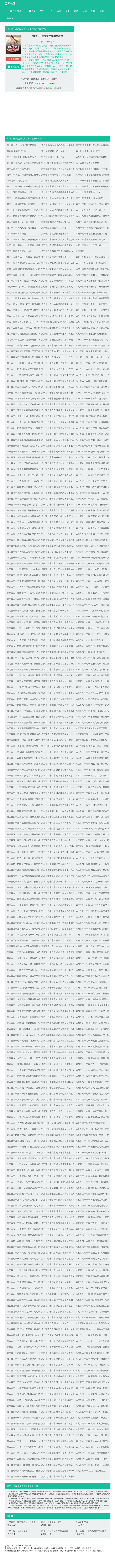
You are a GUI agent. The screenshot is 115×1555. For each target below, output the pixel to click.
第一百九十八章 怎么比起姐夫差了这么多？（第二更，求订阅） (22, 534)
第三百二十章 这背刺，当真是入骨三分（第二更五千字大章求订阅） (91, 769)
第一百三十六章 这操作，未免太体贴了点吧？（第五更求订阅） (57, 410)
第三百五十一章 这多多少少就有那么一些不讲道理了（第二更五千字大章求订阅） (22, 834)
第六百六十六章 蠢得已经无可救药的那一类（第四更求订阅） (57, 1447)
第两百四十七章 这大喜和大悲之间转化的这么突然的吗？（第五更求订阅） (22, 628)
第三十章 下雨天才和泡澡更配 (89, 198)
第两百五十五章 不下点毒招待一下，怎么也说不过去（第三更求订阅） (91, 640)
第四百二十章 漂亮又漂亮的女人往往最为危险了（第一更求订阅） (91, 964)
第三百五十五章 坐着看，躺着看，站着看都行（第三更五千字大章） (57, 840)
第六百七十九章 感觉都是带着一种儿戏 (57, 1470)
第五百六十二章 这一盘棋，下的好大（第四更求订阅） (22, 1241)
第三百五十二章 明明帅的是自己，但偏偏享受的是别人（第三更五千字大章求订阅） (57, 834)
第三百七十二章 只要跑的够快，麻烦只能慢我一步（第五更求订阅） (57, 675)
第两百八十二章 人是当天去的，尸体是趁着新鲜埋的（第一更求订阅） (91, 693)
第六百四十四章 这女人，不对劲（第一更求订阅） (91, 1400)
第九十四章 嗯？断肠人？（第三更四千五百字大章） (91, 328)
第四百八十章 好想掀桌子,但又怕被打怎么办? (57, 1082)
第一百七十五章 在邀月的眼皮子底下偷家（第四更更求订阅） (57, 487)
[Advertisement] (57, 115)
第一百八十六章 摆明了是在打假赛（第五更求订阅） (22, 510)
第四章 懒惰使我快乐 (16, 151)
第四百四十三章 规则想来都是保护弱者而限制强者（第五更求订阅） (57, 1011)
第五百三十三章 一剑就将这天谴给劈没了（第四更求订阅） (22, 1188)
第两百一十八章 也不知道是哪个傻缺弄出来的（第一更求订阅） (57, 569)
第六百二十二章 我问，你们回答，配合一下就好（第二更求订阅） (57, 1359)
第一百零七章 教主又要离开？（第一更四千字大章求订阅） (91, 351)
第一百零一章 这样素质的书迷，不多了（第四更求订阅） (91, 339)
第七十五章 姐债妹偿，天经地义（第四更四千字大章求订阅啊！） (57, 292)
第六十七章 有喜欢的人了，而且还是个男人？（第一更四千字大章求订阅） (91, 275)
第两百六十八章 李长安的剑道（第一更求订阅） (22, 669)
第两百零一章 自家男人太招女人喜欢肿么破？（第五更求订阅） (22, 540)
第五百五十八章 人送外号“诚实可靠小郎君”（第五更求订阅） (91, 1229)
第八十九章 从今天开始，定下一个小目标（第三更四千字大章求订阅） (22, 322)
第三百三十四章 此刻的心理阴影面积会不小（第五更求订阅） (57, 1188)
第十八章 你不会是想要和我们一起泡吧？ (91, 174)
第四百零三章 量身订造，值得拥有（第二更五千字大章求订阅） (57, 934)
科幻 (85, 11)
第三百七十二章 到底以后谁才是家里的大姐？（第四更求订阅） (91, 870)
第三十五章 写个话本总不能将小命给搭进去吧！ (57, 210)
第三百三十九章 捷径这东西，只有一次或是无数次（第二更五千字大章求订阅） (22, 811)
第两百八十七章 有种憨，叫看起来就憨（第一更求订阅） (57, 705)
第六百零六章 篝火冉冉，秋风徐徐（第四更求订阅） (91, 1323)
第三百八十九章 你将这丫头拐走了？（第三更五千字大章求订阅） (91, 905)
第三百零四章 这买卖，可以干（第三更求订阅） (22, 740)
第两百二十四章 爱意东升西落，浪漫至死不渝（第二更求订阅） (57, 581)
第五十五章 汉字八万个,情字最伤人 (57, 251)
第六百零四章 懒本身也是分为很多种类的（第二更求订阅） (22, 1323)
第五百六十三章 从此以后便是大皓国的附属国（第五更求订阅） (57, 1241)
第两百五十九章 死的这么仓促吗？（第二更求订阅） (22, 652)
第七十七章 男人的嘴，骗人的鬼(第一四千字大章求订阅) (22, 298)
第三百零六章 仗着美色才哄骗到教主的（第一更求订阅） (91, 740)
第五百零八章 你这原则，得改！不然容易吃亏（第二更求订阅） (91, 1135)
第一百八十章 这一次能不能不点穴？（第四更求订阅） (22, 498)
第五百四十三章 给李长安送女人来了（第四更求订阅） (57, 1205)
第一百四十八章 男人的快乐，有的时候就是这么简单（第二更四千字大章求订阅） (57, 434)
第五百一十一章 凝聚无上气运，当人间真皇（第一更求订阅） (91, 1141)
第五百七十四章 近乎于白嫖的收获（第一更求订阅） (22, 1264)
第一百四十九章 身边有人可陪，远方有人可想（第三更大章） (91, 434)
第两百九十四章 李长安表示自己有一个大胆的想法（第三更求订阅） (91, 716)
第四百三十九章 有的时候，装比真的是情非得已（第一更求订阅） (22, 1005)
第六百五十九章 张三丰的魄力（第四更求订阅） (91, 1429)
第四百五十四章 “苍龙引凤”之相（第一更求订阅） (22, 1035)
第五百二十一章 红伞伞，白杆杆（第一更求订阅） (22, 1164)
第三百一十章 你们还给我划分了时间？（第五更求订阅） (22, 752)
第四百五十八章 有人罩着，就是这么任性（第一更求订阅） (57, 1040)
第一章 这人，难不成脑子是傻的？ (22, 145)
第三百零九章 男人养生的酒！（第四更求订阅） (91, 746)
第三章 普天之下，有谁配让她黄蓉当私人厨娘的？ (91, 145)
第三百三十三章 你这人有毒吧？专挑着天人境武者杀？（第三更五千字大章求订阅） (22, 799)
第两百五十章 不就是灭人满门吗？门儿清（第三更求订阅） (22, 634)
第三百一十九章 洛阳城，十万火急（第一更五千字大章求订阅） (57, 769)
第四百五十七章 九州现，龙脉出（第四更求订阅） (22, 1040)
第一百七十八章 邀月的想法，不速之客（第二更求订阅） (57, 493)
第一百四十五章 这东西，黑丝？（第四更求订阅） (57, 428)
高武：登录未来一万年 (51, 1522)
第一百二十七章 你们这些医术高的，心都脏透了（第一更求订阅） (57, 392)
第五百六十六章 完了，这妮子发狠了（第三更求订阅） (57, 1247)
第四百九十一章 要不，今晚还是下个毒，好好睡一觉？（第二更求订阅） (22, 1105)
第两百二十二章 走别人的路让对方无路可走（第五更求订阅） (91, 575)
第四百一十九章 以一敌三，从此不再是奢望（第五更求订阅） (57, 964)
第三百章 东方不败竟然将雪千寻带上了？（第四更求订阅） (91, 728)
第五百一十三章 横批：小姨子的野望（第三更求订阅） (57, 1146)
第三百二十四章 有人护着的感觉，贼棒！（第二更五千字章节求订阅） (22, 781)
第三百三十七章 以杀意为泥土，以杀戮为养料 (57, 805)
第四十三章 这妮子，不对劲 (54, 227)
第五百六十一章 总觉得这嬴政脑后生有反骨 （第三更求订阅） (91, 1235)
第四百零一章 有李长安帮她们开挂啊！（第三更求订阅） (91, 928)
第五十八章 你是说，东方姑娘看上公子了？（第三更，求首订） (91, 257)
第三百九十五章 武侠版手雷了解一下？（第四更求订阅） (22, 722)
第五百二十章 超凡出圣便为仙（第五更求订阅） (91, 1158)
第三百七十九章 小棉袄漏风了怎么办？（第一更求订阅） (57, 887)
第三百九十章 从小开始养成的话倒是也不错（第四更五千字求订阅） (22, 911)
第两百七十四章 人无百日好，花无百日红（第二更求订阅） (22, 681)
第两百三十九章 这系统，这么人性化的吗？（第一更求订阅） (22, 610)
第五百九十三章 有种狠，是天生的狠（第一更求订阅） (57, 1300)
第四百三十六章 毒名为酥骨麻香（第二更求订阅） (22, 999)
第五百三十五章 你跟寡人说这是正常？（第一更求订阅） (91, 1188)
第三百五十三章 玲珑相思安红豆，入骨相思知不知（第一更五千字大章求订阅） (91, 834)
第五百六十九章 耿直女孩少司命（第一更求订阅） (57, 1252)
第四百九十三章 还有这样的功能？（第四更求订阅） (91, 1105)
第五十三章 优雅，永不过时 (88, 245)
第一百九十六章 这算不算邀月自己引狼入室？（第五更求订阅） (57, 528)
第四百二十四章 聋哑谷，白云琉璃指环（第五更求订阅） (22, 976)
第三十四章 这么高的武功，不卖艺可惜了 (22, 210)
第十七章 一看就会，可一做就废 (56, 174)
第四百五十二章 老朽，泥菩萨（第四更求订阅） (57, 1029)
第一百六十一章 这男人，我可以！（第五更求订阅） (91, 457)
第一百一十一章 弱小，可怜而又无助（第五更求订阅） (22, 363)
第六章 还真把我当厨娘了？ (88, 151)
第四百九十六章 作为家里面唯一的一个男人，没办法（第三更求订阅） (91, 1111)
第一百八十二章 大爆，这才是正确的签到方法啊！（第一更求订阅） (91, 498)
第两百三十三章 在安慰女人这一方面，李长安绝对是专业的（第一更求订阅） (57, 599)
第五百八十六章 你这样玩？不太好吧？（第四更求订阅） (22, 1288)
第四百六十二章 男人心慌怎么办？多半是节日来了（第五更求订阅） (91, 1046)
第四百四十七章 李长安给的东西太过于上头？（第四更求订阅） (91, 1017)
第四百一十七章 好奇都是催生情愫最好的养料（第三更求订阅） (91, 958)
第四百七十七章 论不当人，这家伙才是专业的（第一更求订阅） (57, 1076)
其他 (102, 11)
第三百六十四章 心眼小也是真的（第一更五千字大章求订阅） (57, 858)
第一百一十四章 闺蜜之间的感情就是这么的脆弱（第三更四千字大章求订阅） (22, 369)
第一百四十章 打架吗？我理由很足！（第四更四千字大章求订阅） (91, 416)
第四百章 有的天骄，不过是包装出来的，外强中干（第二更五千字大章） (57, 928)
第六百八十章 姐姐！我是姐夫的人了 (91, 1470)
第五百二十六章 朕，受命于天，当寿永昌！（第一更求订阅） (91, 1170)
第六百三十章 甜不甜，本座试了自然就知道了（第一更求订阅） (22, 1376)
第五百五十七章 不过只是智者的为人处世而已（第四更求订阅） (57, 1229)
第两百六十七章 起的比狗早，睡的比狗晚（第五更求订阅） (91, 663)
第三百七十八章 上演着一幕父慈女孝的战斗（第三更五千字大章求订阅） (22, 887)
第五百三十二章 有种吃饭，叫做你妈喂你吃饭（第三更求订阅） (91, 1182)
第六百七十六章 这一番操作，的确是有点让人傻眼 (91, 1465)
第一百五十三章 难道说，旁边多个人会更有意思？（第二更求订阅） (22, 445)
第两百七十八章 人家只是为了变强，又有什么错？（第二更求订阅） (57, 687)
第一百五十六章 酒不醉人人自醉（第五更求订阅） (22, 451)
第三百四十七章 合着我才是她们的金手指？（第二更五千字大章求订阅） (91, 822)
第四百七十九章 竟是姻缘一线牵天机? (22, 1082)
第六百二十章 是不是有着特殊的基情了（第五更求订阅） (91, 1353)
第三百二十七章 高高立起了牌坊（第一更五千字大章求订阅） (22, 787)
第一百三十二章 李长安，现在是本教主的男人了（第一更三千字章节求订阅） (22, 404)
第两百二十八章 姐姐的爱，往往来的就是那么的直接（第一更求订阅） (91, 587)
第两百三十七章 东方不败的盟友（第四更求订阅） (57, 605)
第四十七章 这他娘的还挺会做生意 (91, 233)
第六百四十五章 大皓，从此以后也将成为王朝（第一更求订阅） (91, 1423)
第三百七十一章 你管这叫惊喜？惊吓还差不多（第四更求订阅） (22, 675)
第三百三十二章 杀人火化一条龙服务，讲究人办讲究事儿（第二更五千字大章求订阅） (91, 793)
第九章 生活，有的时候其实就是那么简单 (91, 157)
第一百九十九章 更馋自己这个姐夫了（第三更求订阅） (57, 534)
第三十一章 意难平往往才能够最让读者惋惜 (57, 204)
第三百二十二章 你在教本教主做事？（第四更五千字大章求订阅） (57, 775)
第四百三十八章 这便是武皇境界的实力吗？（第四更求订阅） (91, 999)
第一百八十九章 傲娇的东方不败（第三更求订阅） (22, 516)
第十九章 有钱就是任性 (17, 180)
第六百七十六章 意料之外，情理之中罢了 (57, 1465)
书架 (32, 11)
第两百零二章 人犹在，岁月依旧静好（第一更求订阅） (57, 540)
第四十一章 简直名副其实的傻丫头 (91, 222)
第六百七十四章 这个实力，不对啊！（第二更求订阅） (91, 1459)
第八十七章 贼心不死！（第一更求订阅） (57, 316)
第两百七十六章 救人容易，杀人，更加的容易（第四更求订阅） (91, 681)
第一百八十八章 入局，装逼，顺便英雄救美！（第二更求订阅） (91, 510)
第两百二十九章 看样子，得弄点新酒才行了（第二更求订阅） (22, 593)
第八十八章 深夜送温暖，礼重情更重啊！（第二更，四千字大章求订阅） (91, 316)
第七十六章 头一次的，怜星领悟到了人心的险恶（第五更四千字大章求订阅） (91, 292)
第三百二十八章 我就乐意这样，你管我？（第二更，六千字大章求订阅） (57, 787)
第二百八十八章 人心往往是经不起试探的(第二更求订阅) (91, 705)
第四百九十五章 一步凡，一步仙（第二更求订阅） (57, 1111)
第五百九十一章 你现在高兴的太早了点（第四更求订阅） (91, 1294)
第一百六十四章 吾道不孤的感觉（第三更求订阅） (91, 463)
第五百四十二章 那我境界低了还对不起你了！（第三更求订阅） (22, 1205)
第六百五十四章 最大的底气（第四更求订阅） (22, 1423)
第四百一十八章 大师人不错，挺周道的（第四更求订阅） (22, 964)
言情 (59, 11)
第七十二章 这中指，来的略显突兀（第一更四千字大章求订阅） (57, 286)
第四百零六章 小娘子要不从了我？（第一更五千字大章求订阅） (57, 940)
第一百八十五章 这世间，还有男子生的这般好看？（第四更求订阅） (91, 504)
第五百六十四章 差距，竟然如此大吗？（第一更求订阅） (91, 1241)
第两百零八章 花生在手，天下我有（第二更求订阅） (57, 551)
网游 (76, 11)
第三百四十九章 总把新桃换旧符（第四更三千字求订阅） (57, 828)
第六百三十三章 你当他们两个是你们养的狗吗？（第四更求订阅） (22, 1382)
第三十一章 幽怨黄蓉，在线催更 (21, 204)
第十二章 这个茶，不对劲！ (88, 163)
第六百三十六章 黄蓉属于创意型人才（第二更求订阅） (22, 1388)
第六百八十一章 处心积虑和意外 (21, 1476)
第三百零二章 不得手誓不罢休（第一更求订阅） (57, 734)
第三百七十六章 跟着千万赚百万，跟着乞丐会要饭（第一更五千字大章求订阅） (57, 881)
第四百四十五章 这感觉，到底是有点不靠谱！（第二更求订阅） (22, 1017)
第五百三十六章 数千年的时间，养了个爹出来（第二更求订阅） (22, 1194)
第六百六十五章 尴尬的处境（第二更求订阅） (91, 1441)
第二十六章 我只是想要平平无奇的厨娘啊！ (57, 192)
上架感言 (80, 251)
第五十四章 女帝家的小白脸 (19, 251)
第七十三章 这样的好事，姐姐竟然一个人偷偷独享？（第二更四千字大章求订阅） (91, 286)
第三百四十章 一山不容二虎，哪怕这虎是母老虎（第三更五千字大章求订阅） (57, 811)
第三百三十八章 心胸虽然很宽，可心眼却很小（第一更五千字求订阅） (91, 805)
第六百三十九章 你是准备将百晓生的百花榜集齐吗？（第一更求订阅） (22, 1394)
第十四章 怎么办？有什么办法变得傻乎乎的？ (57, 169)
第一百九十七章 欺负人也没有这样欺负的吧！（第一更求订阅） (91, 528)
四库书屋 (10, 3)
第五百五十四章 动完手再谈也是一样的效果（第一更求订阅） (57, 1223)
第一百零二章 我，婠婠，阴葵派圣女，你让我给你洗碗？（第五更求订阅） (22, 345)
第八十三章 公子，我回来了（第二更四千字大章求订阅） (22, 310)
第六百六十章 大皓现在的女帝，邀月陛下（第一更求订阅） (22, 1435)
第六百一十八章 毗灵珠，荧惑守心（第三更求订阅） (22, 1353)
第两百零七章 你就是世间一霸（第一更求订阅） (22, 551)
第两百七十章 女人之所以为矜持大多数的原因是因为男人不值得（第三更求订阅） (91, 669)
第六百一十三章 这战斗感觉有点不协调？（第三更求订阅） (57, 1341)
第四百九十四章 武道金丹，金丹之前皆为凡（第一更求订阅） (22, 1111)
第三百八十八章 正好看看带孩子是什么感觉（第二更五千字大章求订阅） (57, 905)
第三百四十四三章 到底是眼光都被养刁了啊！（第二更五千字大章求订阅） (57, 817)
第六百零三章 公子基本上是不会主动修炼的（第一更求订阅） (91, 1317)
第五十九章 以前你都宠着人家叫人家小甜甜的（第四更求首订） (22, 263)
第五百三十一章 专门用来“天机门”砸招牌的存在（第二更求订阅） (57, 1182)
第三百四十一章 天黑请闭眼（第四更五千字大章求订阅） (91, 811)
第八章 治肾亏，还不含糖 (52, 157)
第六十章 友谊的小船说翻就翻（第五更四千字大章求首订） (57, 263)
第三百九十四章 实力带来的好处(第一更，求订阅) (57, 917)
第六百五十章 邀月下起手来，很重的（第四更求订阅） (91, 1412)
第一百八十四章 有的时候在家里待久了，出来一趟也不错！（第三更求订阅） (57, 504)
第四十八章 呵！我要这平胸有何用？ (22, 239)
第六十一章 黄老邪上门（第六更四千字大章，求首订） (91, 263)
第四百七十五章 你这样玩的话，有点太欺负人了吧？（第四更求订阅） (91, 1070)
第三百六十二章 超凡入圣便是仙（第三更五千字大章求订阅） (91, 852)
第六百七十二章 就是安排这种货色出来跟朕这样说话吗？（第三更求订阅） (22, 1459)
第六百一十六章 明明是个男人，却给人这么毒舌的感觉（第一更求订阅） (57, 1347)
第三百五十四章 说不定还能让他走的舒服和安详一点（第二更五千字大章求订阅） (22, 840)
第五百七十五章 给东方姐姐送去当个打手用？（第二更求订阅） (57, 1264)
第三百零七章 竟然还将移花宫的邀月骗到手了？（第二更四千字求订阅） (22, 746)
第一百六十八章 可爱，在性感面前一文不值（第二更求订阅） (22, 475)
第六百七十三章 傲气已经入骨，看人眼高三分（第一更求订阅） (57, 1459)
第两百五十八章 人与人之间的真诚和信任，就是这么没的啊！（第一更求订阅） (91, 646)
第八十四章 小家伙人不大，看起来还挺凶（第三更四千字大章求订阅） (57, 310)
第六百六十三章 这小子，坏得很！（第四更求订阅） (22, 1441)
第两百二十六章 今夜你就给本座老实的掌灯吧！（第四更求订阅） (22, 587)
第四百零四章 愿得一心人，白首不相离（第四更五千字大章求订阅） (22, 940)
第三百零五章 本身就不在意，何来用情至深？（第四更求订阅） (57, 740)
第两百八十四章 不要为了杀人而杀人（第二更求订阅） (22, 699)
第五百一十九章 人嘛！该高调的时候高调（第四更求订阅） (57, 1158)
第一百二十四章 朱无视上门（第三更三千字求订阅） (57, 387)
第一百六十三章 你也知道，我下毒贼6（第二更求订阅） (57, 463)
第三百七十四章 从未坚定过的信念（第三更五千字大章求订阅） (91, 875)
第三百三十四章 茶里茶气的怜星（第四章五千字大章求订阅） (57, 799)
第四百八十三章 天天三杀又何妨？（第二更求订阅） (57, 1088)
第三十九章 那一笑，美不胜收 (20, 222)
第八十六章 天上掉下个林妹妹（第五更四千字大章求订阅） (22, 316)
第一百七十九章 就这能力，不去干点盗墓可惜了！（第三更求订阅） (91, 493)
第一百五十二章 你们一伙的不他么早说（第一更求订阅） (91, 440)
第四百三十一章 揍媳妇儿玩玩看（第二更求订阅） (57, 987)
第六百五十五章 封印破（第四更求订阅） (57, 1423)
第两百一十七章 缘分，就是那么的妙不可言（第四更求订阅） (91, 563)
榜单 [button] (10, 18)
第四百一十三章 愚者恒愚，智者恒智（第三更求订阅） (57, 952)
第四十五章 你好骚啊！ (17, 233)
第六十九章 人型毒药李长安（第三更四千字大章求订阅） (57, 281)
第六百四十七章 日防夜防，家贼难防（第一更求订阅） (91, 1406)
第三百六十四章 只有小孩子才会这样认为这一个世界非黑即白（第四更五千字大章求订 (22, 858)
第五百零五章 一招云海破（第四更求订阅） (91, 1129)
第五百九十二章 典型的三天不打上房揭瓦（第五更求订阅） (22, 1300)
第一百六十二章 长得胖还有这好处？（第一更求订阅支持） (22, 463)
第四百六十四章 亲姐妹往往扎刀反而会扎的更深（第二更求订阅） (57, 1052)
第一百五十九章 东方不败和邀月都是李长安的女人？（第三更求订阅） (22, 457)
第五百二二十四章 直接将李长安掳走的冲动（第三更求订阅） (91, 1164)
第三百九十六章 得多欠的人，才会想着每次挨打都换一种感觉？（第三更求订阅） (22, 923)
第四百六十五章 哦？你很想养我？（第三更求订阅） (91, 1052)
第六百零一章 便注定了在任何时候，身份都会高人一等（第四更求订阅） (22, 1317)
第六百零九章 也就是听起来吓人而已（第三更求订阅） (22, 1335)
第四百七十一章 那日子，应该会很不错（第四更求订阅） (57, 1064)
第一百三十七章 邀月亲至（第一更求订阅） (91, 410)
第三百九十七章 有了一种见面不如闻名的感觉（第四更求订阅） (57, 923)
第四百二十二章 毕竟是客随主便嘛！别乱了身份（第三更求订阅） (91, 987)
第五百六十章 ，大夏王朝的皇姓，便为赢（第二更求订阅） (57, 1235)
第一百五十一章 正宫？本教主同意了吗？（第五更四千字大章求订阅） (57, 440)
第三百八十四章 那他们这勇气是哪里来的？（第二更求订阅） (22, 899)
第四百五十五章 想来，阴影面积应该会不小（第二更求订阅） (57, 1035)
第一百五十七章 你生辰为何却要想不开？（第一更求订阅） (57, 451)
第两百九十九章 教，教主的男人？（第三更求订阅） (57, 728)
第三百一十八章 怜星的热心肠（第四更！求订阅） (22, 769)
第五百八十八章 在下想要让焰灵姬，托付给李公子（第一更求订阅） (91, 1288)
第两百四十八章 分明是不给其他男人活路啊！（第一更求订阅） (57, 628)
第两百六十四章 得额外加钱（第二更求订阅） (91, 658)
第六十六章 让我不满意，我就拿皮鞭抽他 (57, 275)
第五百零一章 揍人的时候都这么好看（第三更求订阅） (57, 1123)
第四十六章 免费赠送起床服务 (55, 233)
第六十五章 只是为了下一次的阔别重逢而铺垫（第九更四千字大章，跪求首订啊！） (22, 275)
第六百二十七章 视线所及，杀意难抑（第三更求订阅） (22, 1370)
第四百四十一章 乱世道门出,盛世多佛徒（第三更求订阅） (91, 1005)
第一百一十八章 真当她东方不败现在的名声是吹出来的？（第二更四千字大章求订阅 (57, 375)
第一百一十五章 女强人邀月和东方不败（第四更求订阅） (57, 369)
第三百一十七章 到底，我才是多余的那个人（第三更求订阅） (91, 764)
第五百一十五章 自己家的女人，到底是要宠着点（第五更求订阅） (22, 1152)
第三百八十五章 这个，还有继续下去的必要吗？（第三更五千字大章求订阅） (57, 899)
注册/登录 (15, 11)
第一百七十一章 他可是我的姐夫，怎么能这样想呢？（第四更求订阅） (91, 475)
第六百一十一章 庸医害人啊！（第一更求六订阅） (91, 1335)
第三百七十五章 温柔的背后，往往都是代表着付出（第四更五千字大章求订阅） (22, 881)
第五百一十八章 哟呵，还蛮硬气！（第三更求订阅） (22, 1158)
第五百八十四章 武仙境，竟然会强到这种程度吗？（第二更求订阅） (57, 1282)
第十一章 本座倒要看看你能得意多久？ (57, 163)
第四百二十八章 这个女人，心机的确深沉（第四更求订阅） (57, 982)
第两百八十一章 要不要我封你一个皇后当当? (91, 1082)
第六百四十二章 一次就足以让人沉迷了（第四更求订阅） (22, 1400)
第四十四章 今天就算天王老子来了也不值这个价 (91, 227)
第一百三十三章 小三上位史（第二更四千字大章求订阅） (57, 404)
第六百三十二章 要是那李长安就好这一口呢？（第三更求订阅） (91, 1376)
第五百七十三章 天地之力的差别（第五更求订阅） (91, 1258)
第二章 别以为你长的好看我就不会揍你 (57, 145)
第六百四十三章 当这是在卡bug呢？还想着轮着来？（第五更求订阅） (57, 1400)
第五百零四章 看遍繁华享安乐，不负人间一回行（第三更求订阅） (57, 1129)
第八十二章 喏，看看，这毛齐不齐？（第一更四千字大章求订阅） (91, 304)
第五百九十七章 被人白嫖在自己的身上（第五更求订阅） (91, 1305)
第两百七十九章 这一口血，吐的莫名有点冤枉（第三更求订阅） (91, 687)
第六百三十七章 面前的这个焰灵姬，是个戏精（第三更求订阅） (57, 1388)
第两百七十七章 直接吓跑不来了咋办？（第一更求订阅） (22, 687)
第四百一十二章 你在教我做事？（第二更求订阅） (22, 952)
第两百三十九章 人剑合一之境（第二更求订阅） (57, 610)
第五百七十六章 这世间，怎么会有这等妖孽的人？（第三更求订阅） (91, 1264)
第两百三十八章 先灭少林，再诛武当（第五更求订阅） (91, 605)
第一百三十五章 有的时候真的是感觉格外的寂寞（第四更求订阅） (22, 410)
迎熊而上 (50, 41)
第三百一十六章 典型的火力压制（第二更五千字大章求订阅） (57, 764)
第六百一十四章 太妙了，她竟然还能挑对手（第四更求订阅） (91, 1341)
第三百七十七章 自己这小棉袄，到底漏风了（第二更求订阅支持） (91, 881)
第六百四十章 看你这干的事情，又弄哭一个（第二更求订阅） (57, 1394)
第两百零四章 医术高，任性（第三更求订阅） (22, 546)
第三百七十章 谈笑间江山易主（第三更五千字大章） (57, 870)
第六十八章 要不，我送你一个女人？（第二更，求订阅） (22, 281)
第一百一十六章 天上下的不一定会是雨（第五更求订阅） (91, 369)
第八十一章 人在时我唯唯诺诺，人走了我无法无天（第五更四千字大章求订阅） (57, 304)
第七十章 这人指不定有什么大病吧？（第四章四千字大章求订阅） (91, 281)
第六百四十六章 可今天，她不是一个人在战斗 (57, 1406)
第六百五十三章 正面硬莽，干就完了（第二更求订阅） (91, 1417)
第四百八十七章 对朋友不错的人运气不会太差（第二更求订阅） (91, 1093)
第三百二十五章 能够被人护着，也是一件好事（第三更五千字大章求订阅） (57, 781)
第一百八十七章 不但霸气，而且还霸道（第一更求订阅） (57, 510)
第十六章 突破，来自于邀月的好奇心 (22, 174)
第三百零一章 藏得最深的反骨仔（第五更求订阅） (22, 734)
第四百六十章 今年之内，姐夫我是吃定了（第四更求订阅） (57, 1046)
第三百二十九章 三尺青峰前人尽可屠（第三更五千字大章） (91, 787)
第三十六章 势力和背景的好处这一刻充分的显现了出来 (22, 216)
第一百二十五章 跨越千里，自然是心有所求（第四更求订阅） (91, 387)
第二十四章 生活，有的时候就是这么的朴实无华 (91, 186)
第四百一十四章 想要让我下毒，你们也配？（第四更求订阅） (91, 952)
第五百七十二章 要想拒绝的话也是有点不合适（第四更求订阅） (57, 1258)
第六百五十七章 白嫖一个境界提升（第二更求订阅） (22, 1429)
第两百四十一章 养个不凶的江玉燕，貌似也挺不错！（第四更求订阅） (22, 616)
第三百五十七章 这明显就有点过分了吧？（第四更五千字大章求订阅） (57, 864)
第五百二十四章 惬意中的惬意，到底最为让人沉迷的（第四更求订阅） (22, 1170)
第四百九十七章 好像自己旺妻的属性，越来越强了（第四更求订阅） (22, 1117)
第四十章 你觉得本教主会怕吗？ (56, 222)
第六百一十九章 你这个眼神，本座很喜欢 (57, 1353)
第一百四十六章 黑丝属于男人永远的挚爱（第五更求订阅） (91, 428)
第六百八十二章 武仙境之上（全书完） (44, 88)
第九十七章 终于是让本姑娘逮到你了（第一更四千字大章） (91, 334)
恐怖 (93, 11)
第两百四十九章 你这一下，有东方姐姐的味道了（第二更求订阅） (91, 628)
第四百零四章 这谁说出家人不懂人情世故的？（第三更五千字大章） (91, 934)
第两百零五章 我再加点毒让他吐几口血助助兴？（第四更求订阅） (57, 546)
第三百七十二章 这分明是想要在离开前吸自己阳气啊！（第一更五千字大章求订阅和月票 (22, 875)
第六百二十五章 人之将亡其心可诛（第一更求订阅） (57, 1364)
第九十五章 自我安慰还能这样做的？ (22, 334)
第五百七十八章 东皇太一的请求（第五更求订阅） (57, 1270)
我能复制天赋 (82, 1522)
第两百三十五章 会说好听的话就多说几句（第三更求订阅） (22, 605)
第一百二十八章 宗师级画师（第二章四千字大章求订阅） (91, 392)
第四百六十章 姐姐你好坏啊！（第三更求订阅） (22, 1046)
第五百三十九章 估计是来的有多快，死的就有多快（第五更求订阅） (22, 1199)
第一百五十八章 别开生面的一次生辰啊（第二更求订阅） (91, 451)
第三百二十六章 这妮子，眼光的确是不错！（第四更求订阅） (91, 781)
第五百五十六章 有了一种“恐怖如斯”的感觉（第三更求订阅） (22, 1229)
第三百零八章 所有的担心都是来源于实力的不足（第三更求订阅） (57, 746)
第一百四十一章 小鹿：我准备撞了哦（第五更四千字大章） (22, 422)
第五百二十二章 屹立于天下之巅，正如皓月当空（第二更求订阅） (57, 1164)
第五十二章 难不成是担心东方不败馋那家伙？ (57, 245)
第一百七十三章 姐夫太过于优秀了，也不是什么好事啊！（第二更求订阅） (91, 481)
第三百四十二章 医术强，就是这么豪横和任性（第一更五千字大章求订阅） (22, 817)
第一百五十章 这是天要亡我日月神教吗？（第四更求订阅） (22, 440)
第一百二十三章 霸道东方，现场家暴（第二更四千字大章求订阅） (22, 387)
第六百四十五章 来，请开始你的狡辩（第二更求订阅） (22, 1406)
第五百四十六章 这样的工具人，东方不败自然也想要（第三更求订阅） (22, 1211)
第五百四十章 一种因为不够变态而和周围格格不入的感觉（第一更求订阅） (57, 1199)
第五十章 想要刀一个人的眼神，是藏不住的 (22, 245)
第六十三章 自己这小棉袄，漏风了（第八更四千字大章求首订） (57, 269)
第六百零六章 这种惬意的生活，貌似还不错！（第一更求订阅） (57, 1329)
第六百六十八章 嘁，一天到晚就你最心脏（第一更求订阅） (91, 1447)
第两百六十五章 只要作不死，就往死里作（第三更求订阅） (22, 663)
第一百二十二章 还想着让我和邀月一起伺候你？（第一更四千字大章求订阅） (91, 381)
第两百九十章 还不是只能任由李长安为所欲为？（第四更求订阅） (57, 711)
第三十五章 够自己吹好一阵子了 (90, 210)
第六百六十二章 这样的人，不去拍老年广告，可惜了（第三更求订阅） (91, 1435)
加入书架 (13, 67)
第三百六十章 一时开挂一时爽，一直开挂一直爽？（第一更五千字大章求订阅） (22, 852)
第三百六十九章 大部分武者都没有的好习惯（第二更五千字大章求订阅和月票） (22, 870)
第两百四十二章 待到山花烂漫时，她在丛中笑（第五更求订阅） (57, 616)
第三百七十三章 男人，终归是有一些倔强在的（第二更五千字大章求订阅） (57, 875)
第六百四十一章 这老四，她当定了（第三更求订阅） (91, 1394)
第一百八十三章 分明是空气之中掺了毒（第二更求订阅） (22, 504)
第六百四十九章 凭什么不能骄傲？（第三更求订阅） (57, 1412)
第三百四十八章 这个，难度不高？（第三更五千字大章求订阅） (22, 828)
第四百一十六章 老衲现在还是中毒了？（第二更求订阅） (57, 958)
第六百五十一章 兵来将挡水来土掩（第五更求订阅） (22, 1417)
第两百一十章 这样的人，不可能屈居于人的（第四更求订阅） (22, 557)
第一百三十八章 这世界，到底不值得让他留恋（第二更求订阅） (22, 416)
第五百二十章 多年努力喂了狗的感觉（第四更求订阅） (57, 1335)
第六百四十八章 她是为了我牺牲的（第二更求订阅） (22, 1412)
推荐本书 (13, 59)
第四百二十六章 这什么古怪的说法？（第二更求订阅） (91, 976)
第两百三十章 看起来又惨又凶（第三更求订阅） (57, 593)
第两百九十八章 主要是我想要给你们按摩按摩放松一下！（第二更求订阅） (22, 728)
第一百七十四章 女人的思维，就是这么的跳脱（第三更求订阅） (22, 487)
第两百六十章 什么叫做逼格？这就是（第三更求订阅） (57, 652)
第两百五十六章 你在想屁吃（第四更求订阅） (22, 646)
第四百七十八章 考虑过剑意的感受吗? (91, 1076)
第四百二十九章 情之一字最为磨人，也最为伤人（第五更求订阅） (91, 982)
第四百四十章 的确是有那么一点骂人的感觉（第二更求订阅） (57, 1005)
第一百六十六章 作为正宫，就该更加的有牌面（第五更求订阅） (57, 469)
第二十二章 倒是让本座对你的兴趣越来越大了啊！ (22, 186)
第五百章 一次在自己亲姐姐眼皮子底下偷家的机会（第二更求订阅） (22, 1123)
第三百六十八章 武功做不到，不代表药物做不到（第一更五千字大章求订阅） (91, 864)
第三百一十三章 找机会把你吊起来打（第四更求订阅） (57, 758)
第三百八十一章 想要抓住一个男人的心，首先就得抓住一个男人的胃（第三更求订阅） (22, 893)
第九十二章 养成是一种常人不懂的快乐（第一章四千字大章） (22, 328)
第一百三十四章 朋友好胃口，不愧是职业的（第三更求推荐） (91, 404)
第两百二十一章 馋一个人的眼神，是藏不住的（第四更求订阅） (57, 575)
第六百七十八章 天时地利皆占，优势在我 (22, 1470)
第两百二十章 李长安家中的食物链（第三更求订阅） (22, 575)
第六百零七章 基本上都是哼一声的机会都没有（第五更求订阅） (22, 1329)
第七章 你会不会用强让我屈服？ (21, 157)
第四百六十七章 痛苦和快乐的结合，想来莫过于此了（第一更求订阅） (57, 1058)
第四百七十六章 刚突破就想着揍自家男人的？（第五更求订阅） (22, 1076)
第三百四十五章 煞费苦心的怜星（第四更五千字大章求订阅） (22, 822)
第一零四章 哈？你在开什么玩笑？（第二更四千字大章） (91, 345)
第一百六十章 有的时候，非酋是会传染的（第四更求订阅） (57, 457)
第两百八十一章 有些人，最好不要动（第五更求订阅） (57, 693)
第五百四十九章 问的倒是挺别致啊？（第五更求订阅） (22, 1217)
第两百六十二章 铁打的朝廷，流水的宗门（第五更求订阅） (22, 658)
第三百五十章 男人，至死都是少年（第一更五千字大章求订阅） (91, 828)
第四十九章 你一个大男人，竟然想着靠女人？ (57, 239)
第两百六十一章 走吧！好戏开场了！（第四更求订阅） (91, 652)
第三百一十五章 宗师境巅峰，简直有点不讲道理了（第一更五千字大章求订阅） (22, 764)
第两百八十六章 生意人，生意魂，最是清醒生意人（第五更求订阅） (22, 705)
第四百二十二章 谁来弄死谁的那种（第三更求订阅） (57, 970)
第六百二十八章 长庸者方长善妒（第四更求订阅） (57, 1370)
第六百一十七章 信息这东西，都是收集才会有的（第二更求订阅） (91, 1347)
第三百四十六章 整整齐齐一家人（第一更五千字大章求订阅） (57, 822)
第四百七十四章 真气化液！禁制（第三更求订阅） (57, 1070)
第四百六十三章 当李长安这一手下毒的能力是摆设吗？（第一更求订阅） (22, 1052)
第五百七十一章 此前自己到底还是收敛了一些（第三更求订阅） (22, 1258)
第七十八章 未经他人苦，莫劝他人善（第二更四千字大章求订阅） (57, 298)
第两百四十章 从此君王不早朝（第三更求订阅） (91, 610)
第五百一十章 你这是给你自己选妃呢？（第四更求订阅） (57, 1141)
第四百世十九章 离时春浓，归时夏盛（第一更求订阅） (57, 1023)
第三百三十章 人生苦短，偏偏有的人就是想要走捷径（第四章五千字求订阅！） (22, 793)
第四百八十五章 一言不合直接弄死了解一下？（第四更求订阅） (22, 1093)
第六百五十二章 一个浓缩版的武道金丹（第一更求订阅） (57, 1417)
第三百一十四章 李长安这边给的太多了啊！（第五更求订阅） (91, 758)
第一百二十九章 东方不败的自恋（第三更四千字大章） (22, 398)
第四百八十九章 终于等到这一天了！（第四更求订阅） (57, 1099)
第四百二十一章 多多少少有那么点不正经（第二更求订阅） (22, 970)
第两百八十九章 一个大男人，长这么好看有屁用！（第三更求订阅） (22, 711)
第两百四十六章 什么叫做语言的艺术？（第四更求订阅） (91, 622)
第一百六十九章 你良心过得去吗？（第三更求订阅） (57, 475)
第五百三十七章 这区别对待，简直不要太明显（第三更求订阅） (57, 1194)
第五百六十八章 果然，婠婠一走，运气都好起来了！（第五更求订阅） (22, 1252)
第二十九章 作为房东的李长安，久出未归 (57, 198)
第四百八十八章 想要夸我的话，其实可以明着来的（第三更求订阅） (22, 1099)
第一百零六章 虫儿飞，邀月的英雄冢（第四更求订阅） (57, 351)
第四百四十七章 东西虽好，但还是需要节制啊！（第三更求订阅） (57, 1017)
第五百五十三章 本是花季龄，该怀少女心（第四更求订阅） (22, 1223)
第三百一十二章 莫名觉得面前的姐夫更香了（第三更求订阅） (22, 758)
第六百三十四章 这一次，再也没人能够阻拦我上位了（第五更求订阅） (57, 1382)
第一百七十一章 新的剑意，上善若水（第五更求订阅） (22, 481)
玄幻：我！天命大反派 (17, 1531)
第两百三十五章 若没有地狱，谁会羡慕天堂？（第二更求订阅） (91, 599)
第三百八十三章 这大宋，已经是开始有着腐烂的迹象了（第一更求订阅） (91, 893)
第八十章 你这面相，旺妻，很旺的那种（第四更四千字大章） (22, 304)
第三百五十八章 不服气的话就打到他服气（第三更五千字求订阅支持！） (57, 846)
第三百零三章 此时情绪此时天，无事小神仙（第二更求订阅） (91, 734)
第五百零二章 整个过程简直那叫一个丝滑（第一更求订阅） (91, 1123)
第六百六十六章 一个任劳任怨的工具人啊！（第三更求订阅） (22, 1447)
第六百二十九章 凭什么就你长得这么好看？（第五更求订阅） (91, 1370)
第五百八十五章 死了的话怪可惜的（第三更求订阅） (91, 1282)
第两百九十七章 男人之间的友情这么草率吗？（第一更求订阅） (91, 722)
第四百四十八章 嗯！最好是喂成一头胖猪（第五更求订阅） (22, 1023)
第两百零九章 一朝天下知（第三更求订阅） (91, 551)
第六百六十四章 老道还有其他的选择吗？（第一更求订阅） (57, 1441)
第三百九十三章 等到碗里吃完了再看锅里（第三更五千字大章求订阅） (22, 917)
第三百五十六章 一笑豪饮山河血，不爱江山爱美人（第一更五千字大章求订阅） (91, 840)
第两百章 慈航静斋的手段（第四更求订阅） (91, 534)
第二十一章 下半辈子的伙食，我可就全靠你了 (91, 180)
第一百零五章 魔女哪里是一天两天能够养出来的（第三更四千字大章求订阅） (22, 351)
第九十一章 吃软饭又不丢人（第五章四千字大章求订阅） (91, 322)
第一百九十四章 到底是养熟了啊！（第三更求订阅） (91, 522)
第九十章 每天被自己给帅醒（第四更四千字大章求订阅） (57, 322)
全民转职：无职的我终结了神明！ (91, 1531)
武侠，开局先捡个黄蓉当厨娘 (54, 1531)
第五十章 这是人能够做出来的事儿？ (91, 239)
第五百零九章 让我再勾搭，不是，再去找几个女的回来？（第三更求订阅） (22, 1141)
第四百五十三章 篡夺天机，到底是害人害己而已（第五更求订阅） (91, 1029)
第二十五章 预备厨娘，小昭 (19, 192)
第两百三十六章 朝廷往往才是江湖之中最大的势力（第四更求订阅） (57, 663)
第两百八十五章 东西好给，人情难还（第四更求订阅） (91, 699)
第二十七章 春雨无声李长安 (88, 192)
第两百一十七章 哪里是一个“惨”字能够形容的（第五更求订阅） (22, 569)
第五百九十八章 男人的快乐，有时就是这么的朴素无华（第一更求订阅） (22, 1311)
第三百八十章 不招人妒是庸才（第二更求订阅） (91, 887)
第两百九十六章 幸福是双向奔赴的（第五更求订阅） (57, 722)
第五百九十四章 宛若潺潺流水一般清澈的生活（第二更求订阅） (91, 1300)
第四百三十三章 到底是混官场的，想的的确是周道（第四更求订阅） (22, 993)
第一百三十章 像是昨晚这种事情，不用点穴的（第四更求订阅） (57, 398)
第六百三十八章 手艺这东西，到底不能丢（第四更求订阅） (91, 1388)
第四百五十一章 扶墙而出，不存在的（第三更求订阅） (22, 1029)
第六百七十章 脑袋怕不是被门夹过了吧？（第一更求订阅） (57, 1453)
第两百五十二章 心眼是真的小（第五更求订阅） (91, 634)
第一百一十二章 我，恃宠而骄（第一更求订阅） (57, 363)
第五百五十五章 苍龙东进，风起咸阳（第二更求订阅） (91, 1223)
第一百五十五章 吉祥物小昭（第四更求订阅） (91, 445)
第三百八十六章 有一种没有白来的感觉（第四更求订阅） (91, 899)
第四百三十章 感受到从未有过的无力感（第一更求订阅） (22, 987)
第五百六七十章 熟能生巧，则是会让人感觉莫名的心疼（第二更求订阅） (91, 1252)
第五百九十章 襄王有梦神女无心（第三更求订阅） (57, 1294)
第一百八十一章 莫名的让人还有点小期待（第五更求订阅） (57, 498)
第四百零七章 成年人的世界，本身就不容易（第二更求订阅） (91, 940)
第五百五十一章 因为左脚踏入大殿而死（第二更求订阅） (91, 1217)
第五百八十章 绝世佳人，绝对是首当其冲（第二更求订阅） (22, 1276)
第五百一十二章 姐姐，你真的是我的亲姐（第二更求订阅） (22, 1146)
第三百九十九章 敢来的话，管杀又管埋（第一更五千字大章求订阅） (22, 928)
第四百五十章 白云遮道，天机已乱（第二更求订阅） (91, 1023)
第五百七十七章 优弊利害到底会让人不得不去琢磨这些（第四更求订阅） (22, 1270)
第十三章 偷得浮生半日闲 (18, 169)
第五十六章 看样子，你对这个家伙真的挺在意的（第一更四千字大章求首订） (22, 257)
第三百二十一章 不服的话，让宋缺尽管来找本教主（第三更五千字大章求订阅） (22, 775)
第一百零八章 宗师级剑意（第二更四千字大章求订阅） (22, 357)
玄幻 (42, 11)
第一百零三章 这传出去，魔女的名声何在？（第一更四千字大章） (57, 345)
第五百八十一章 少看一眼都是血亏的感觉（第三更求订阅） (57, 1276)
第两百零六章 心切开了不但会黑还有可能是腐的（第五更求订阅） (91, 546)
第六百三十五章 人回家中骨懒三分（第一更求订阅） (91, 1382)
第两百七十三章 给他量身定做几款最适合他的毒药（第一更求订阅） (91, 675)
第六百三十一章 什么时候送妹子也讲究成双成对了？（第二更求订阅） (57, 1376)
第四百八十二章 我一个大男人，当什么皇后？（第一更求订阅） (22, 1088)
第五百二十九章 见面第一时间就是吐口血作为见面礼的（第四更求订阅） (91, 1176)
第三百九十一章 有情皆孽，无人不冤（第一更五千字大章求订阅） (57, 911)
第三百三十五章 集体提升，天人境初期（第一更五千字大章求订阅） (91, 799)
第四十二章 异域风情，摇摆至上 (21, 227)
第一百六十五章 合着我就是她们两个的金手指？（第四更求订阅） (22, 469)
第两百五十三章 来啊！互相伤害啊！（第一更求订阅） (22, 640)
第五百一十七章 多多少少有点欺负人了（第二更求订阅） (91, 1152)
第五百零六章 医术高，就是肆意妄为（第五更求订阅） (22, 1135)
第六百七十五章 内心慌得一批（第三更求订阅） (22, 1465)
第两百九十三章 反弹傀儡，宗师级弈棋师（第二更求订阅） (57, 716)
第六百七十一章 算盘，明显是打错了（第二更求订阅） (91, 1453)
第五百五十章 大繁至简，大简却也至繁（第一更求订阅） (57, 1217)
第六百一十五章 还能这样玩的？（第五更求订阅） (22, 1347)
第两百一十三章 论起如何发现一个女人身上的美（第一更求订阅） (91, 557)
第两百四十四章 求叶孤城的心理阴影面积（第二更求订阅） (22, 622)
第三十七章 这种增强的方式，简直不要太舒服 (57, 216)
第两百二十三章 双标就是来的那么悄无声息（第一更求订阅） (22, 581)
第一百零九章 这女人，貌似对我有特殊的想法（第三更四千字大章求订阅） (57, 357)
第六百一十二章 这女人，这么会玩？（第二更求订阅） (22, 1341)
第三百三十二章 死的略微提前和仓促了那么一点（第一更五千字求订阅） (57, 793)
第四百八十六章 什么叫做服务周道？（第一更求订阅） (57, 1093)
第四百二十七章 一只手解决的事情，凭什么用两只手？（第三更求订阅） (22, 982)
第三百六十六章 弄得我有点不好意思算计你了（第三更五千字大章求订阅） (22, 864)
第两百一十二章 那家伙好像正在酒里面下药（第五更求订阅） (57, 557)
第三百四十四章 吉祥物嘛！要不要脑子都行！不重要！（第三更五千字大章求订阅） (91, 817)
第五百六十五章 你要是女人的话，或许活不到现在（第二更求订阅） (22, 1247)
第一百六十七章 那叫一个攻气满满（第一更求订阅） (91, 469)
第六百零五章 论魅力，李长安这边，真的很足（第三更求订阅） (57, 1323)
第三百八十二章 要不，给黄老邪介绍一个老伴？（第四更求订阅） (57, 893)
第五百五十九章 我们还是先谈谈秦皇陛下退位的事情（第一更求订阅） (22, 1235)
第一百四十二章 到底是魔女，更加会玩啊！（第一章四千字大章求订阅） (57, 422)
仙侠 (50, 11)
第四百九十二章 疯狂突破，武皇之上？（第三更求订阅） (57, 1105)
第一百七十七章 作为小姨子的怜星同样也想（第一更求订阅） (22, 493)
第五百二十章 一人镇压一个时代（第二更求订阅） (22, 1453)
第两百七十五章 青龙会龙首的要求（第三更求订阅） (57, 681)
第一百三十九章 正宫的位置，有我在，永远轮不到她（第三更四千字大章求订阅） (57, 416)
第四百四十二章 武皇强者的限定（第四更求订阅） (22, 1011)
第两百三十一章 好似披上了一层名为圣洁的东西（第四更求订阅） (91, 593)
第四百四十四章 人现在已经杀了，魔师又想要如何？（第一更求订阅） (91, 1011)
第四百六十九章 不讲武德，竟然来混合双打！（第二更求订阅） (91, 1058)
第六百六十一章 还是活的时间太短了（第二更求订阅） (57, 1435)
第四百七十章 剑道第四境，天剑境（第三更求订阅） (22, 1064)
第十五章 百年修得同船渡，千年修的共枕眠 (91, 169)
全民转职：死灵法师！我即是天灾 (22, 1522)
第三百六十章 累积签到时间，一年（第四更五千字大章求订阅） (91, 846)
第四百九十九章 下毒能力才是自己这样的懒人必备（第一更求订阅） (91, 1117)
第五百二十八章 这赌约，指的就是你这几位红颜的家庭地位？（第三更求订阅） (57, 1176)
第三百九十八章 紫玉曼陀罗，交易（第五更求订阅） (91, 923)
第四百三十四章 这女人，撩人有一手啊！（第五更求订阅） (57, 993)
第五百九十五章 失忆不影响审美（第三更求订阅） (22, 1305)
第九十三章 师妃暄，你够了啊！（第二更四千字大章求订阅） (57, 328)
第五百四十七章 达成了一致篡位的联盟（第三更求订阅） (57, 1211)
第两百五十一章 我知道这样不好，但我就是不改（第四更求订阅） (57, 634)
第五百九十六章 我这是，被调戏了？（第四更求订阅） (57, 1305)
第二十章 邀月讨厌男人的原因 (55, 180)
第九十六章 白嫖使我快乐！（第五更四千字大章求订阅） (57, 334)
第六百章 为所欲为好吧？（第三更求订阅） (91, 1311)
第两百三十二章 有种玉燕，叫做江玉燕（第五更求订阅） (22, 599)
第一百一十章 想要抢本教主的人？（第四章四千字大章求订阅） (91, 357)
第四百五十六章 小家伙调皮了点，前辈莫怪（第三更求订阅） (91, 1035)
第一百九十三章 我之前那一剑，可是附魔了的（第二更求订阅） (57, 522)
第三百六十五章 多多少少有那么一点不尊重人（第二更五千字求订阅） (91, 858)
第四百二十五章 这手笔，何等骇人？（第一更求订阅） (57, 976)
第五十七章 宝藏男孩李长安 (54, 257)
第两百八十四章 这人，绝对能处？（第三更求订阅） (57, 699)
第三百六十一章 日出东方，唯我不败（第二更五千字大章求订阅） (57, 852)
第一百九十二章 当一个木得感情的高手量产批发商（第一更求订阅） (22, 522)
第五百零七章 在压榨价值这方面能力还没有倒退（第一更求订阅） (57, 1135)
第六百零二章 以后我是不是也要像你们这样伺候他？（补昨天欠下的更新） (57, 1317)
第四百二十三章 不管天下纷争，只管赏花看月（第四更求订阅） (91, 970)
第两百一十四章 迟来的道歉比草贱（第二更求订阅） (22, 563)
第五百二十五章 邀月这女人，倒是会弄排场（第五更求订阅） (57, 1170)
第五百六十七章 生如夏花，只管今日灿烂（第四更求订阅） (91, 1247)
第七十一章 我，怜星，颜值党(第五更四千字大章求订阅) (22, 286)
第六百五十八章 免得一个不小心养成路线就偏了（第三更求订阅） (57, 1429)
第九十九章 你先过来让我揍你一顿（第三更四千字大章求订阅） (57, 339)
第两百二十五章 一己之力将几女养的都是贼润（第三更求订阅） (91, 581)
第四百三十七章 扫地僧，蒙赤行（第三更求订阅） (57, 999)
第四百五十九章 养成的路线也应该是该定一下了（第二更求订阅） (91, 1040)
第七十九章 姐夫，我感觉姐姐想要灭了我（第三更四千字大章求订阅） (91, 298)
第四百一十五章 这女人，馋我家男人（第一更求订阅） (22, 958)
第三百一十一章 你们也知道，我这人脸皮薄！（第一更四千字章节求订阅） (57, 752)
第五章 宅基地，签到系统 (52, 151)
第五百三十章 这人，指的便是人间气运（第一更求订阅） (22, 1182)
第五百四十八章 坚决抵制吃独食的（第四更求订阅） (91, 1211)
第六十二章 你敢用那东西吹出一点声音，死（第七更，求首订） (22, 269)
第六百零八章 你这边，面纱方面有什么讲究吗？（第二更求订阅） (91, 1329)
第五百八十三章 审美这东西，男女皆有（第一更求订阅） (22, 1282)
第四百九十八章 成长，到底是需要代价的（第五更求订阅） (57, 1117)
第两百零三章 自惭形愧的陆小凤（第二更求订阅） (91, 540)
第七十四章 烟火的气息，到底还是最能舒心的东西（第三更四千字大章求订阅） (22, 292)
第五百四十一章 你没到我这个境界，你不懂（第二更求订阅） (91, 1199)
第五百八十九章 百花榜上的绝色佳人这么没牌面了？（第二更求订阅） (22, 1294)
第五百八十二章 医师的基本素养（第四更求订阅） (91, 1276)
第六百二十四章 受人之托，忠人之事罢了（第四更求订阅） (22, 1364)
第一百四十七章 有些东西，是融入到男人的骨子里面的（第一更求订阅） (22, 434)
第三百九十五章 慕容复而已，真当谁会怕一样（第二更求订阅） (91, 917)
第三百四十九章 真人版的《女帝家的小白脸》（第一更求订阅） (91, 1099)
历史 (68, 11)
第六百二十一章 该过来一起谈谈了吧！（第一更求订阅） (22, 1359)
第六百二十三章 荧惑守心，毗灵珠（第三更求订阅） (91, 1359)
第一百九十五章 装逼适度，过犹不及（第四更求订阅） (22, 528)
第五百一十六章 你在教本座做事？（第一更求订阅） (57, 1152)
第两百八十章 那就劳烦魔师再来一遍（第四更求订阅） (22, 693)
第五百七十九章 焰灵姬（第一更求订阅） (91, 1270)
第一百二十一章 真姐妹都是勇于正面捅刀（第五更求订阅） (57, 381)
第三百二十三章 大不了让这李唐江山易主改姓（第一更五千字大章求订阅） (91, 775)
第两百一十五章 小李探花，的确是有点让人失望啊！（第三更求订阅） (57, 563)
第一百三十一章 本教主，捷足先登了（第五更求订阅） (91, 398)
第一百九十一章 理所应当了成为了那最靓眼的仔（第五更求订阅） (91, 516)
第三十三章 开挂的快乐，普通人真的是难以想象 (91, 204)
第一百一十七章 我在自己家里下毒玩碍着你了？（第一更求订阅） (22, 375)
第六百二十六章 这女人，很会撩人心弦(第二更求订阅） (91, 1364)
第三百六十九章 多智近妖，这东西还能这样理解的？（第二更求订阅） (57, 669)
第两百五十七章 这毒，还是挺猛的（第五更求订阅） (57, 646)
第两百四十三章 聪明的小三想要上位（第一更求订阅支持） (91, 616)
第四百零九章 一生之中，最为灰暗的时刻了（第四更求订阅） (57, 946)
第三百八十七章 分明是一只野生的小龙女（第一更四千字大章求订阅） (22, 905)
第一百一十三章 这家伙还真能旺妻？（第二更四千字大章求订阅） (91, 363)
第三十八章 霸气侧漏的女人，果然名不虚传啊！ (91, 216)
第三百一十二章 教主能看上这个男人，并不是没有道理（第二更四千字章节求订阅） (91, 752)
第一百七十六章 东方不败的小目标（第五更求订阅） (91, 487)
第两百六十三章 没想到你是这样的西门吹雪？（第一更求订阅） (57, 658)
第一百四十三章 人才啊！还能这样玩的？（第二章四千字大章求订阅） (91, 422)
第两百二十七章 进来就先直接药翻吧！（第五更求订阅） (57, 587)
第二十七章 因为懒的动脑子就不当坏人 (22, 198)
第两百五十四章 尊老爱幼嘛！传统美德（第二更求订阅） (57, 640)
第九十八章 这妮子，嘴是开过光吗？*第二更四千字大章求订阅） (22, 339)
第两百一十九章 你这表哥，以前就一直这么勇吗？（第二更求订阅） (91, 569)
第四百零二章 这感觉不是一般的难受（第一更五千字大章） (22, 934)
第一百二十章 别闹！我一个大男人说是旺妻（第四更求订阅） (22, 381)
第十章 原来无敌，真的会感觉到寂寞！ (22, 163)
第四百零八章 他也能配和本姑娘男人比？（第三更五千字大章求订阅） (22, 946)
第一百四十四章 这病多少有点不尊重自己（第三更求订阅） (22, 428)
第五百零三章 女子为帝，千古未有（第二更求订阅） (22, 1129)
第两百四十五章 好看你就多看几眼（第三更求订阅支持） (57, 622)
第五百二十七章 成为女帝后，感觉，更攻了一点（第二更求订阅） (22, 1176)
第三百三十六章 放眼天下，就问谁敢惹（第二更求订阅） (22, 805)
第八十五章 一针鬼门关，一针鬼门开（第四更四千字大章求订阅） (91, 310)
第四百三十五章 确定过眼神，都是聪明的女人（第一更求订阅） (91, 993)
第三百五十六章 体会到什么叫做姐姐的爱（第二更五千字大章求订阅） (22, 846)
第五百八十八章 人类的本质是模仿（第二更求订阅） (57, 1311)
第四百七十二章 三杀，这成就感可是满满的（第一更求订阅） (91, 1064)
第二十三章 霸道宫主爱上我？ (55, 186)
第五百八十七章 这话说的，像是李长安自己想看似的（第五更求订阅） (57, 1288)
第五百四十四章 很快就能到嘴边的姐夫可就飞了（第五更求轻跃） (91, 1205)
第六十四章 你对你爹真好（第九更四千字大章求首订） (91, 269)
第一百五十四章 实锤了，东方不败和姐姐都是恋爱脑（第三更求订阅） (57, 445)
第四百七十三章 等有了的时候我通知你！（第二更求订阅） (22, 1070)
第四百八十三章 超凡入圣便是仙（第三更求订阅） (91, 1088)
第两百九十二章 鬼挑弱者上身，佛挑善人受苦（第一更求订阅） (22, 716)
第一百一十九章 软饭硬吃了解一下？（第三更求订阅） (91, 375)
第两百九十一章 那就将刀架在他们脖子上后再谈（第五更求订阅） (91, 711)
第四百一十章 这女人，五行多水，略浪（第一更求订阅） (91, 946)
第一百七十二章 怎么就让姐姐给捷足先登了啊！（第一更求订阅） (57, 481)
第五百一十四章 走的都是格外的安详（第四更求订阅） (91, 1146)
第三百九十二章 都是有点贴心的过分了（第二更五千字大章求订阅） (91, 911)
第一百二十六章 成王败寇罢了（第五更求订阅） (22, 392)
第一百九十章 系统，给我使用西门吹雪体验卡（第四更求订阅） (57, 516)
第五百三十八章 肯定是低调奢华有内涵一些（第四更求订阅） (91, 1194)
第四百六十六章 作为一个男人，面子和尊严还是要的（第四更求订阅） (22, 1058)
